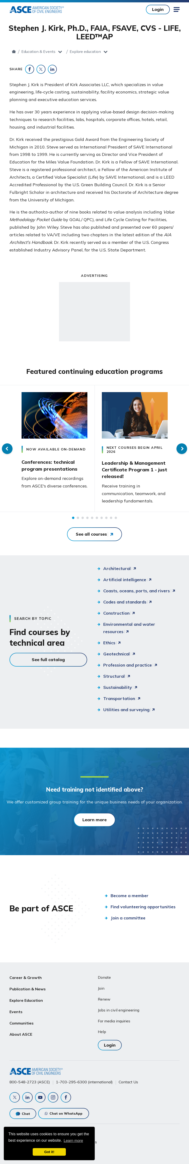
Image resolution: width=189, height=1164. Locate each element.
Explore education (119, 51)
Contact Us (128, 1082)
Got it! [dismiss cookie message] (49, 1152)
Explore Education (26, 1000)
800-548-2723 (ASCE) (29, 1082)
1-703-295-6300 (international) (84, 1082)
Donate (104, 977)
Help (102, 1031)
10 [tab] (116, 518)
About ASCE (20, 1034)
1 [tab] (73, 518)
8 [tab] (106, 518)
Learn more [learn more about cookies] (73, 1141)
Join (101, 988)
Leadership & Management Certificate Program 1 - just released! (134, 469)
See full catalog (48, 659)
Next (181, 448)
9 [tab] (111, 518)
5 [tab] (92, 518)
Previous (7, 448)
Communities (21, 1023)
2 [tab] (78, 518)
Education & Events (73, 51)
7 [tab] (101, 518)
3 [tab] (82, 518)
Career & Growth (25, 977)
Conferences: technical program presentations (49, 465)
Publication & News (27, 989)
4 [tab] (87, 518)
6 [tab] (97, 518)
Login (158, 9)
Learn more (94, 819)
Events (15, 1011)
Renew (104, 999)
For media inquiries (114, 1021)
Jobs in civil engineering (118, 1010)
